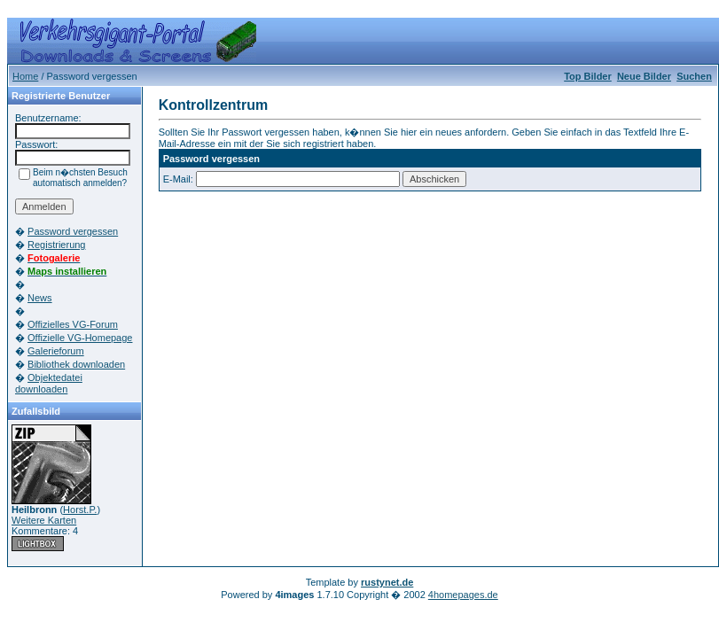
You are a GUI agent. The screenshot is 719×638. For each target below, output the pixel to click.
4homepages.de (463, 594)
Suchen (694, 76)
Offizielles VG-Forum (72, 324)
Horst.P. (80, 509)
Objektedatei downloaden (48, 383)
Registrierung (56, 244)
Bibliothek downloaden (76, 364)
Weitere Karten (44, 520)
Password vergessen (72, 231)
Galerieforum (55, 351)
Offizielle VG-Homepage (79, 337)
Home (25, 76)
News (39, 297)
